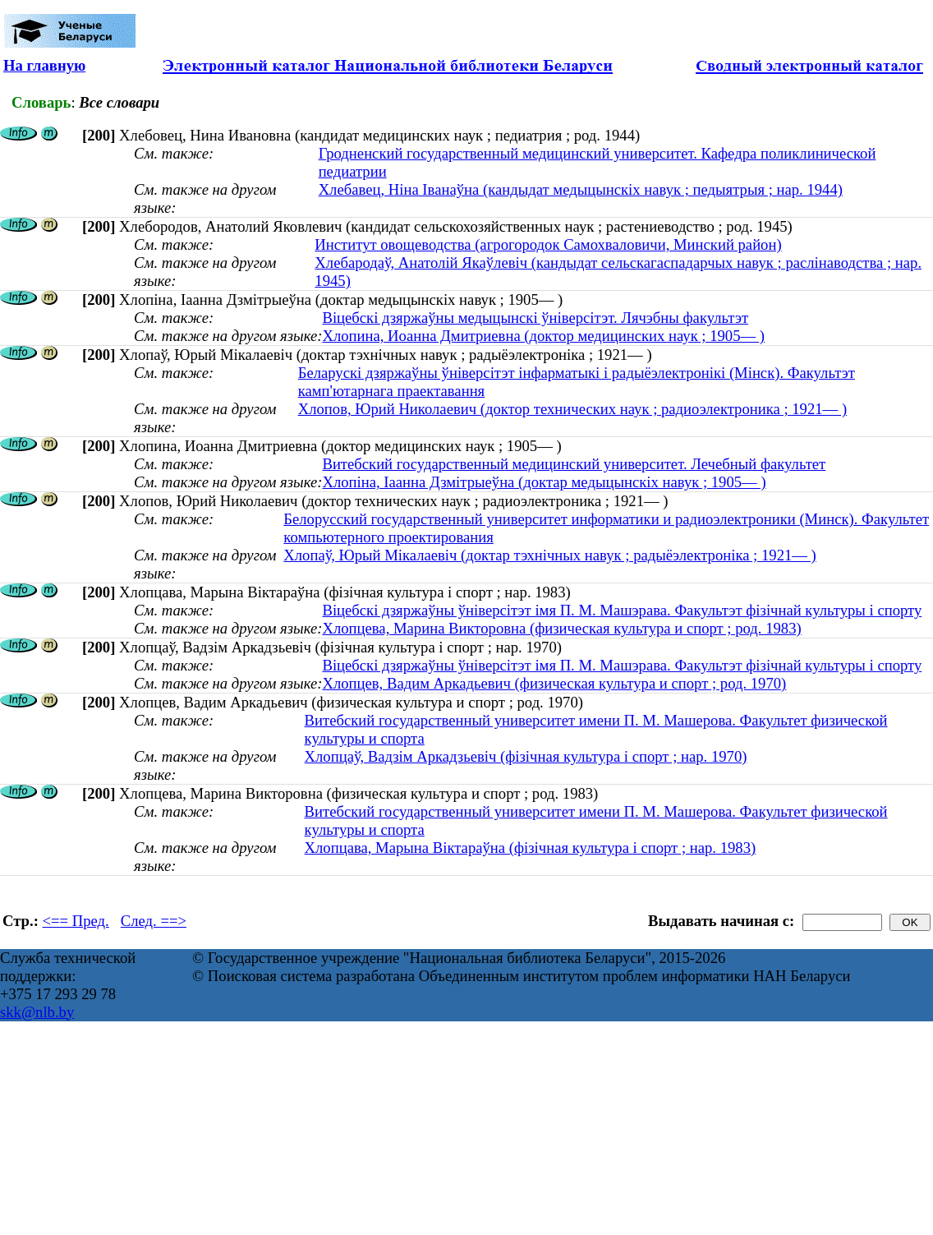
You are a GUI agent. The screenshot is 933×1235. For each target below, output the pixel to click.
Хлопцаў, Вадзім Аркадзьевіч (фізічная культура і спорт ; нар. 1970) (526, 756)
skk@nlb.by (37, 1012)
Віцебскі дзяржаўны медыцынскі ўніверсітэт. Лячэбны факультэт (535, 317)
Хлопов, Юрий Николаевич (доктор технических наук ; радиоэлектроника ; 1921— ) (572, 408)
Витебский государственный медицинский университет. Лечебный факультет (573, 463)
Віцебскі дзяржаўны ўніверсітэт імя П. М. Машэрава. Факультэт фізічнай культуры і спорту (622, 610)
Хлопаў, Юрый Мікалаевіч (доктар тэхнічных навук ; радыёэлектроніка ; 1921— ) (549, 555)
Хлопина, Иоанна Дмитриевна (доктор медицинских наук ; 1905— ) (543, 335)
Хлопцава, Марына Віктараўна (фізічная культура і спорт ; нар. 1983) (530, 847)
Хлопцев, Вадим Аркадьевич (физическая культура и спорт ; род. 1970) (554, 683)
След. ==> (153, 920)
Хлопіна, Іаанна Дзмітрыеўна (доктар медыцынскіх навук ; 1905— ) (543, 482)
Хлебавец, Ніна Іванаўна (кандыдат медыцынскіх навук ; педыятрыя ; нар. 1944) (581, 189)
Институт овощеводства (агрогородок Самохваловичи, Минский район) (548, 244)
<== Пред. (76, 920)
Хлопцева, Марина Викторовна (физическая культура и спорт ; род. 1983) (561, 628)
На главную (44, 65)
